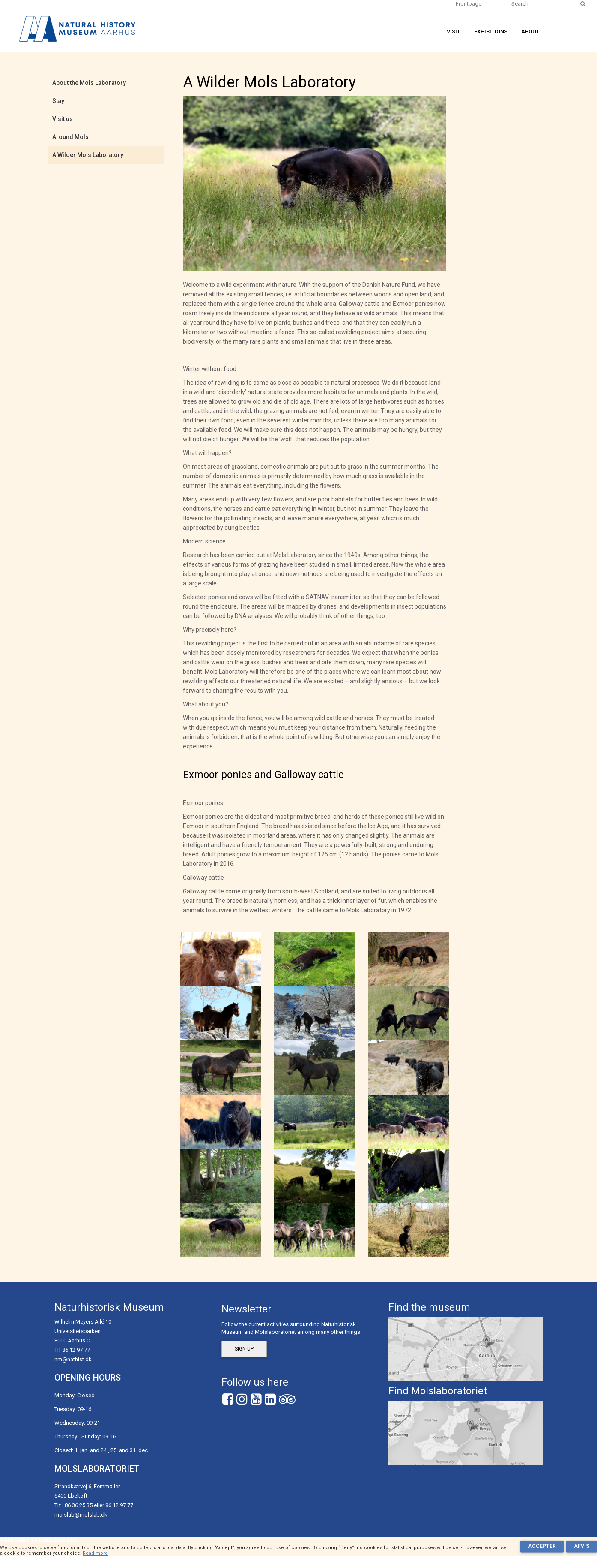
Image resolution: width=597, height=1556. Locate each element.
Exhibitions (490, 31)
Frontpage (468, 3)
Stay (58, 100)
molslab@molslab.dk (80, 1514)
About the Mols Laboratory (89, 82)
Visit (453, 31)
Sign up (244, 1349)
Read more (95, 1553)
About (530, 31)
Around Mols (70, 136)
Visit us (62, 118)
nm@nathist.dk (73, 1359)
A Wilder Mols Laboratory (87, 154)
